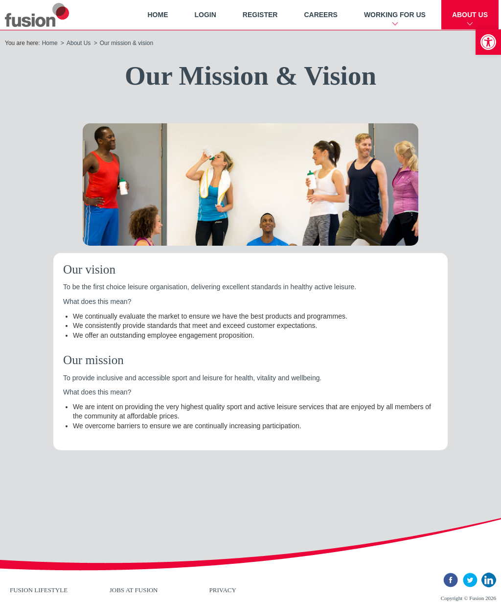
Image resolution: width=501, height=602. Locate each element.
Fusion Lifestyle (39, 590)
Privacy (222, 590)
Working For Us (395, 15)
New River (48, 15)
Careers (320, 15)
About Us (470, 15)
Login (205, 15)
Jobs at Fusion (134, 590)
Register (260, 15)
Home (157, 15)
